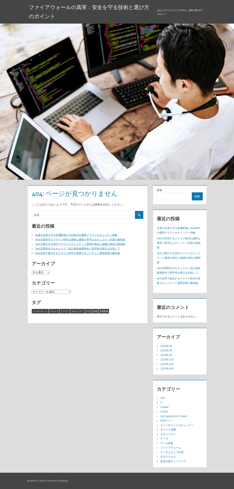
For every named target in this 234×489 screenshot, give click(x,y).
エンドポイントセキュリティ (177, 425)
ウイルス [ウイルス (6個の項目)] (54, 311)
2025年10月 (167, 368)
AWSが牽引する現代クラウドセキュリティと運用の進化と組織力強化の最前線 (80, 244)
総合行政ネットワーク (173, 461)
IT (161, 402)
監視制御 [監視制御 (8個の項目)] (104, 311)
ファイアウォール (170, 447)
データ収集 (166, 443)
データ (164, 438)
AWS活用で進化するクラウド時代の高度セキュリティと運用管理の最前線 (77, 253)
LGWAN (164, 407)
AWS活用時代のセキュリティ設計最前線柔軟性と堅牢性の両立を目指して (77, 248)
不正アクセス (168, 456)
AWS (162, 398)
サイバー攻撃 (168, 429)
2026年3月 (166, 346)
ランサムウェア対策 (172, 452)
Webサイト (166, 420)
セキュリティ (168, 434)
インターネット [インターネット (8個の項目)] (40, 311)
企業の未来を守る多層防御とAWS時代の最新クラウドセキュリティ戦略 (76, 235)
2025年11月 (167, 364)
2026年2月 (166, 350)
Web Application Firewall (173, 416)
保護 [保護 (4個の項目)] (95, 311)
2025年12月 (167, 359)
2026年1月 (166, 355)
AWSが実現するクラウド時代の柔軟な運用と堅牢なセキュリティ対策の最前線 (80, 239)
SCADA (164, 411)
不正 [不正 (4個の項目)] (88, 311)
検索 (159, 190)
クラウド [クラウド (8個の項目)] (65, 311)
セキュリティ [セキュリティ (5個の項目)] (78, 311)
